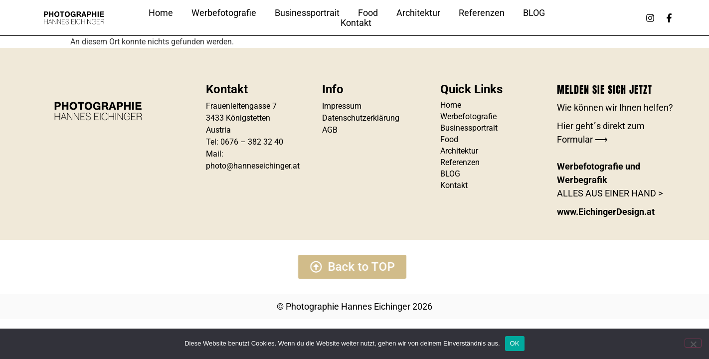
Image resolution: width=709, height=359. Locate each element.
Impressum (341, 106)
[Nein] (693, 343)
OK (515, 343)
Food (368, 13)
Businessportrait (307, 13)
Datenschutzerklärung (360, 118)
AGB (330, 130)
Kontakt (356, 23)
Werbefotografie (223, 13)
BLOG (534, 13)
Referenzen (482, 13)
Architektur (418, 13)
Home (161, 13)
